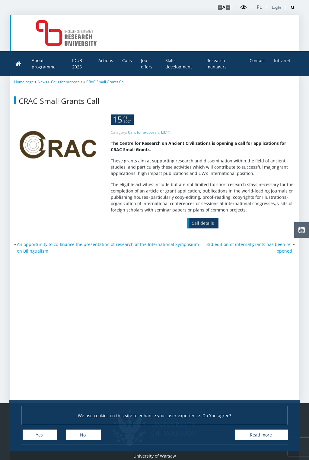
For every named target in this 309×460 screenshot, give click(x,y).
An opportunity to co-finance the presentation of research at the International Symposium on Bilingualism (108, 247)
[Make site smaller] (228, 7)
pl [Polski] (259, 7)
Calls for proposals (143, 138)
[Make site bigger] (220, 7)
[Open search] (290, 8)
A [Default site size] (223, 7)
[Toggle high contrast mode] (243, 7)
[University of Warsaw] (53, 33)
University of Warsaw (154, 456)
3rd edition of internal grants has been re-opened (249, 247)
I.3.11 (165, 138)
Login (276, 7)
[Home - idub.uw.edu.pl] (130, 33)
